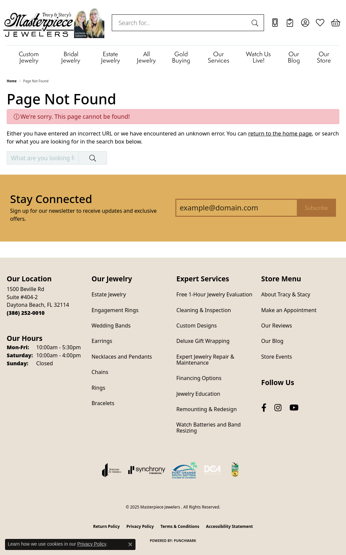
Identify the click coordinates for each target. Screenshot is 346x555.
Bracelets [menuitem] (103, 403)
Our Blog (294, 57)
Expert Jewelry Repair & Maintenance (205, 359)
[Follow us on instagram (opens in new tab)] (277, 407)
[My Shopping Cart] (335, 22)
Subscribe (316, 207)
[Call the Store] (26, 312)
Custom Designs (196, 325)
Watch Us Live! (258, 57)
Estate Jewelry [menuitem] (109, 294)
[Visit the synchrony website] (146, 470)
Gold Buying (181, 57)
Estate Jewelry (110, 57)
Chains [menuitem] (100, 372)
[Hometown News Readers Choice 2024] (235, 470)
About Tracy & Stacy (286, 294)
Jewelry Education (198, 393)
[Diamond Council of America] (212, 470)
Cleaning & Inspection (203, 310)
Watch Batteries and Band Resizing (208, 427)
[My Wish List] (320, 22)
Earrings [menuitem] (102, 341)
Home (12, 81)
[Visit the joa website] (111, 470)
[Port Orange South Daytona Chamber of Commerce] (184, 470)
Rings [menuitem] (98, 387)
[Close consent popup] (130, 544)
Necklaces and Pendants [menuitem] (122, 356)
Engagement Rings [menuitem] (115, 310)
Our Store (324, 57)
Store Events (276, 356)
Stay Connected (51, 198)
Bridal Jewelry (70, 57)
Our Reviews (276, 325)
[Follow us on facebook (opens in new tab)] (263, 407)
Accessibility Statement (229, 526)
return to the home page (280, 133)
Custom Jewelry (29, 57)
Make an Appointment (289, 310)
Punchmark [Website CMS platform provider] (185, 540)
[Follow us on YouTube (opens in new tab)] (293, 407)
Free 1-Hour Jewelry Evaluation (214, 294)
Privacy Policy (140, 526)
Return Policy (106, 526)
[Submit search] (256, 23)
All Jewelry (146, 57)
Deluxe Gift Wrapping (203, 341)
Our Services (218, 57)
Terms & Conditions (180, 526)
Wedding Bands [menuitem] (111, 325)
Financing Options (199, 378)
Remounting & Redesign (206, 409)
